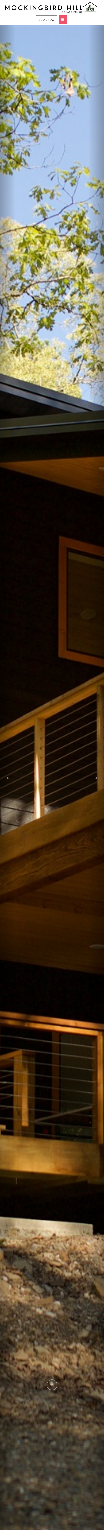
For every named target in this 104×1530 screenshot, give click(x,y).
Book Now (46, 19)
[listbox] (52, 777)
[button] (8, 777)
